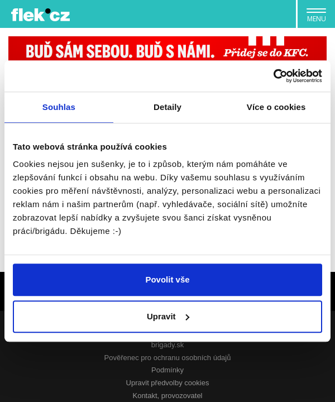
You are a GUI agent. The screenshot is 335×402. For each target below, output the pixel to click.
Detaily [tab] (167, 107)
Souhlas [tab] (58, 107)
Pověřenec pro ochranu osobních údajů (167, 357)
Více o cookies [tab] (276, 107)
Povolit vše (167, 279)
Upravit (168, 316)
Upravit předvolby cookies (167, 383)
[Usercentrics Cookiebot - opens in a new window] (273, 76)
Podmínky (167, 370)
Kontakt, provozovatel (167, 395)
